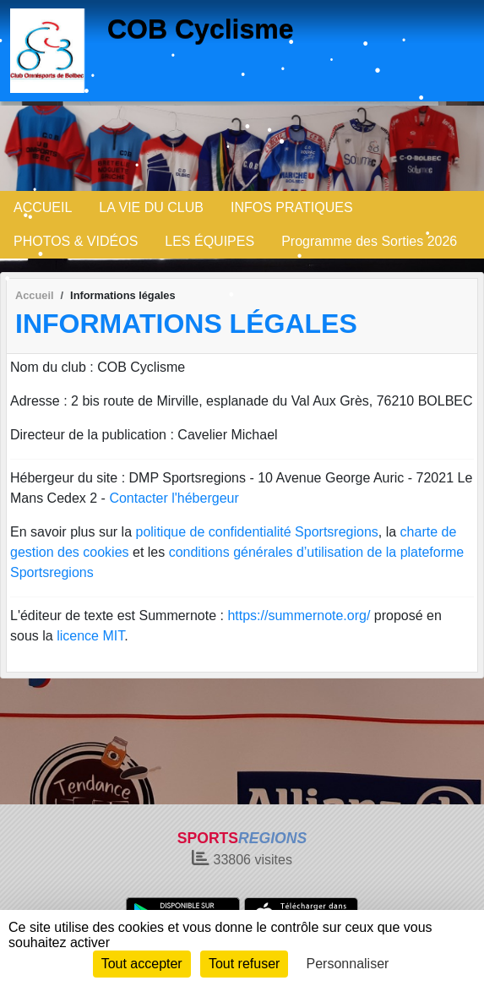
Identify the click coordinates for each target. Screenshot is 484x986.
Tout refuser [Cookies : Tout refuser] (244, 963)
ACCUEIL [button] (43, 207)
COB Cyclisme (200, 29)
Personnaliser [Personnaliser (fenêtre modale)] (348, 963)
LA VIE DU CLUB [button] (151, 207)
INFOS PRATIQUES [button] (292, 207)
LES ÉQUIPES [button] (209, 241)
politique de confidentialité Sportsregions (257, 532)
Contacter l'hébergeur (173, 498)
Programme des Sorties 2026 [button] (369, 241)
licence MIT (90, 636)
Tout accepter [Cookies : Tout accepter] (141, 963)
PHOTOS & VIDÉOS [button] (76, 241)
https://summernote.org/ (298, 615)
